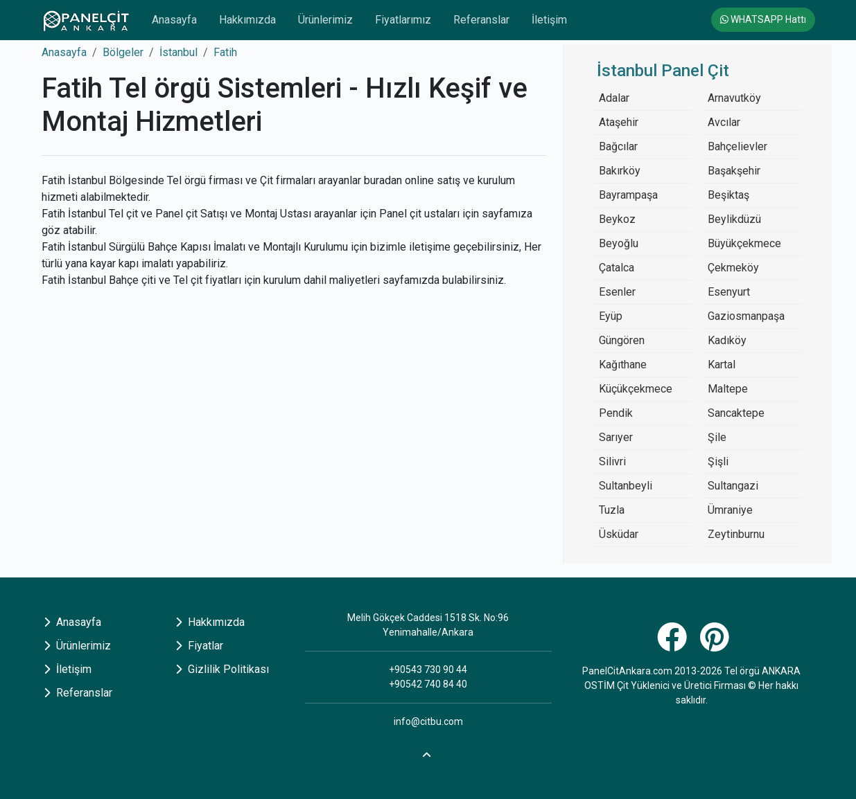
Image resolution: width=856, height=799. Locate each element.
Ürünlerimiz (325, 19)
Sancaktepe (736, 413)
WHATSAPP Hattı (763, 19)
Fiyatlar (199, 645)
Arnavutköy (734, 98)
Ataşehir (618, 122)
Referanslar (481, 19)
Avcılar (724, 122)
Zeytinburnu (736, 534)
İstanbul (178, 52)
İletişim (549, 19)
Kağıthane (623, 364)
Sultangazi (733, 485)
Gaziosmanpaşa (746, 316)
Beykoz (617, 219)
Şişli (718, 461)
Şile (717, 437)
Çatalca (616, 267)
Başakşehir (734, 170)
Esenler (617, 291)
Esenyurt (729, 291)
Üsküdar (618, 534)
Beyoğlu (618, 243)
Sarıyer (616, 437)
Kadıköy (727, 340)
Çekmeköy (733, 267)
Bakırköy (619, 170)
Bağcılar (618, 146)
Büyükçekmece (744, 243)
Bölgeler (123, 52)
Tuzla (611, 510)
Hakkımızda (247, 19)
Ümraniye (730, 510)
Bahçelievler (737, 146)
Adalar (614, 98)
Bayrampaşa (628, 194)
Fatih (225, 52)
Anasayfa (174, 19)
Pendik (616, 413)
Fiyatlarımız (403, 19)
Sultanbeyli (625, 485)
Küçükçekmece (635, 388)
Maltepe (728, 388)
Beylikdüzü (734, 219)
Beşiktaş (728, 194)
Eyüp (610, 316)
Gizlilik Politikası (222, 669)
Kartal (721, 364)
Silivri (612, 461)
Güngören (622, 340)
